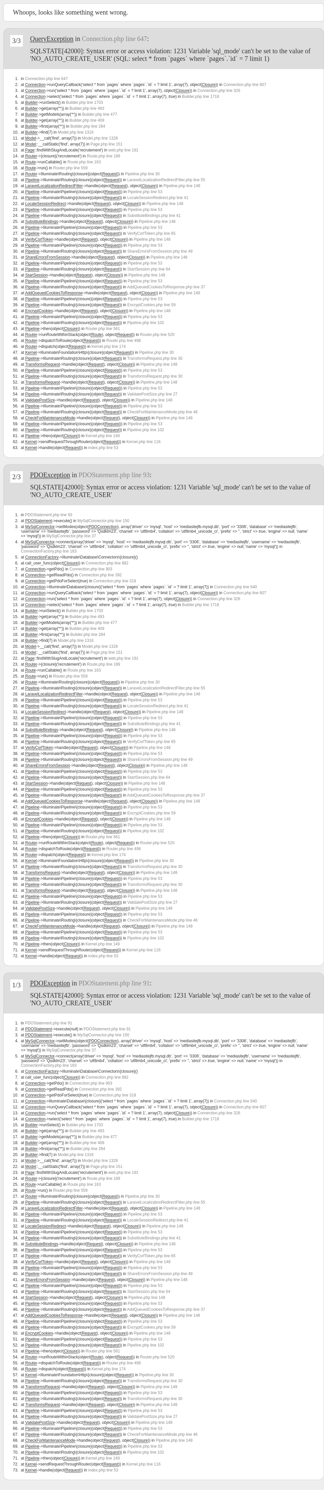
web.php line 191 (123, 150)
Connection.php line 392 (100, 575)
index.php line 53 (103, 447)
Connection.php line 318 (114, 581)
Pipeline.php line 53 (145, 191)
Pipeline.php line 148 (181, 186)
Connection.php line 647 (114, 38)
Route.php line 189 (103, 156)
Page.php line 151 (107, 144)
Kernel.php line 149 (103, 436)
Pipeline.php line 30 (142, 174)
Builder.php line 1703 (84, 102)
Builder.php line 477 (99, 114)
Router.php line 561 (103, 328)
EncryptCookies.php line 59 (151, 305)
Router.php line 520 (157, 334)
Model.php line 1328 (100, 138)
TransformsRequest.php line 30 (154, 358)
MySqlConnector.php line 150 (103, 520)
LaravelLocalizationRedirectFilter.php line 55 (166, 180)
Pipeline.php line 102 (145, 322)
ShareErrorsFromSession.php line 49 (159, 251)
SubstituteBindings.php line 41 (154, 215)
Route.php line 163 (84, 162)
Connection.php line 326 (218, 90)
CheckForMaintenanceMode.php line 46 (162, 412)
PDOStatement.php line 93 (114, 474)
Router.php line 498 (123, 340)
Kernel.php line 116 (143, 441)
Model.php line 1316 (76, 132)
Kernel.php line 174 (109, 346)
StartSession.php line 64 (148, 269)
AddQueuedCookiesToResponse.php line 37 (166, 287)
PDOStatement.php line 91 (114, 983)
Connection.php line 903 (90, 569)
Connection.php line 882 (107, 563)
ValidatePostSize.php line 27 (152, 394)
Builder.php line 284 (87, 126)
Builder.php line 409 (86, 120)
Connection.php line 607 (244, 84)
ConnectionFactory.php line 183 (49, 551)
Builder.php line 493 (86, 108)
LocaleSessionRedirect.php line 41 (157, 197)
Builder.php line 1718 (200, 96)
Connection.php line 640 (235, 587)
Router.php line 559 (70, 168)
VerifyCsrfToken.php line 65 (151, 233)
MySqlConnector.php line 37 (71, 536)
